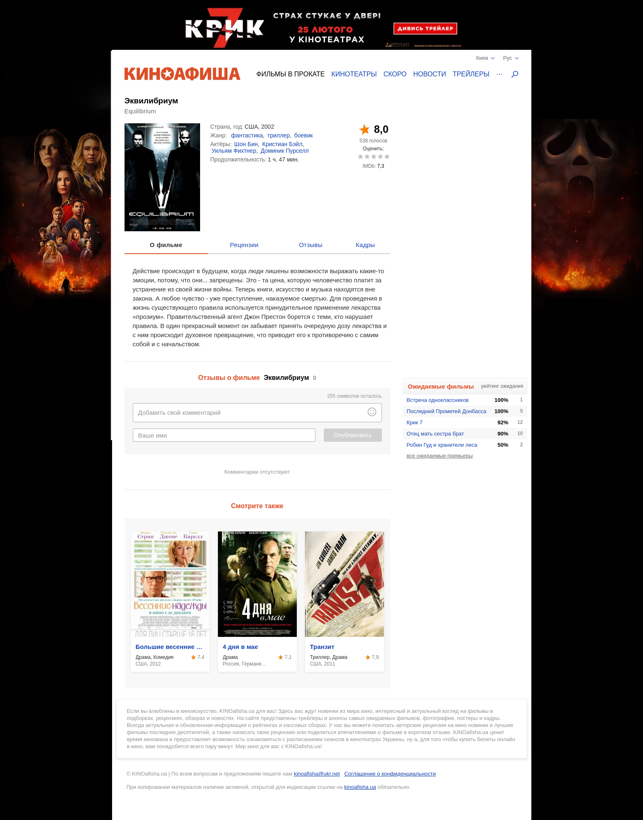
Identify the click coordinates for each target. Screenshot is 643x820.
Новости (429, 74)
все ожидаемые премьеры (440, 456)
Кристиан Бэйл (282, 144)
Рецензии (244, 244)
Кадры (365, 244)
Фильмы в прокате (291, 74)
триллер (278, 135)
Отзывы (311, 244)
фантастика (247, 135)
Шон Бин (246, 144)
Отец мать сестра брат (435, 434)
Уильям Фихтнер (234, 150)
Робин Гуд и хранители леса (442, 445)
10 (387, 156)
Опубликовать (353, 435)
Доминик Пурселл (285, 150)
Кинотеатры (354, 74)
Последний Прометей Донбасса (447, 411)
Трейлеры (470, 74)
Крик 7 (415, 422)
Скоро (395, 74)
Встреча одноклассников (438, 400)
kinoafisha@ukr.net (317, 774)
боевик (303, 135)
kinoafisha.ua (360, 787)
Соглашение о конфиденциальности (389, 774)
